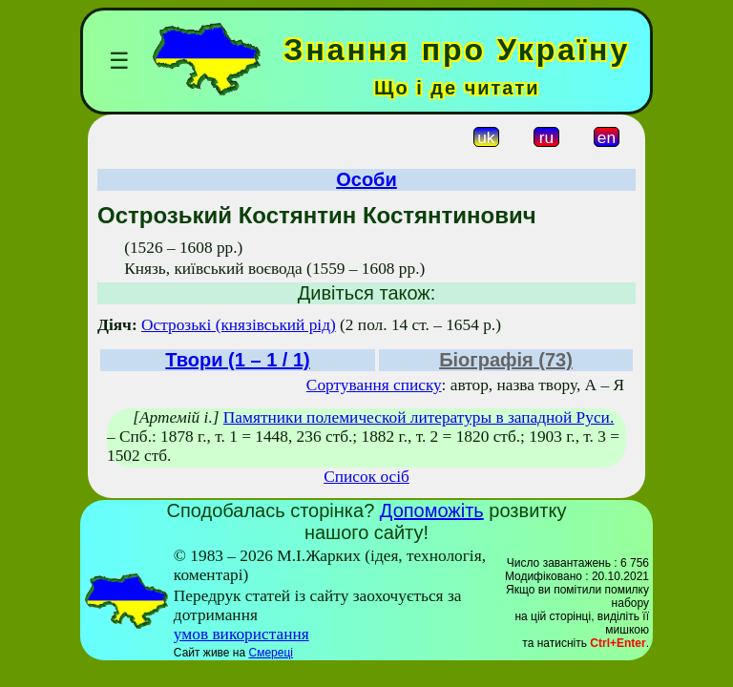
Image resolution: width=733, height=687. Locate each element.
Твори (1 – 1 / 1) (237, 359)
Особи (366, 179)
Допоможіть (432, 510)
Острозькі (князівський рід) (238, 325)
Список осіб (366, 477)
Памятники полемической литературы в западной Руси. (418, 417)
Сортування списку (374, 385)
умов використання (241, 634)
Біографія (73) (506, 359)
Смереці (270, 652)
